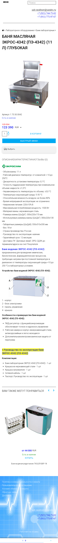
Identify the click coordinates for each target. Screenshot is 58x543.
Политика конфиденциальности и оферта (21, 482)
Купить (29, 458)
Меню (6, 2)
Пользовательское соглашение (17, 485)
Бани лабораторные (45, 30)
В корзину (35, 134)
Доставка (6, 495)
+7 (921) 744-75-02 (46, 13)
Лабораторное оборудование (20, 30)
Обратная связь (9, 492)
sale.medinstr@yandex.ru (44, 9)
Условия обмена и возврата (15, 488)
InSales (35, 531)
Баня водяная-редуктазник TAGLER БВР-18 (29, 464)
